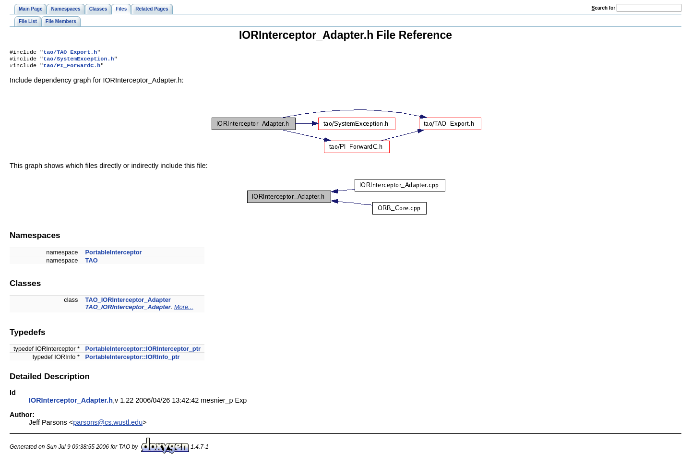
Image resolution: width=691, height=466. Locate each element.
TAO (91, 263)
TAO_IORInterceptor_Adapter (128, 302)
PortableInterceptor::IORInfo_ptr (132, 359)
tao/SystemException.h (78, 60)
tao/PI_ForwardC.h (71, 68)
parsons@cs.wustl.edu (108, 425)
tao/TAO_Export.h (70, 53)
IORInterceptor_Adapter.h (71, 403)
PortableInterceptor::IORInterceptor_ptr (143, 351)
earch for (603, 8)
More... (183, 309)
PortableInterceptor (113, 255)
